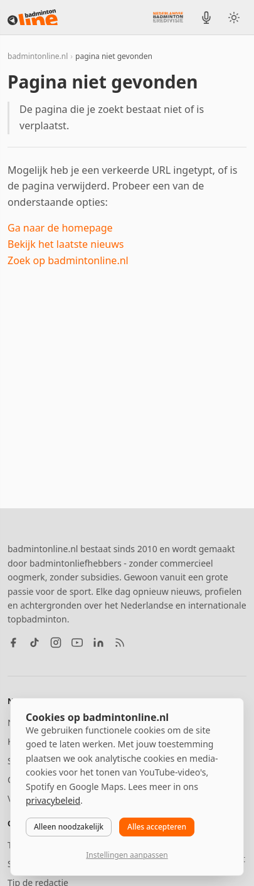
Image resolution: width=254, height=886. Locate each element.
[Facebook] (13, 642)
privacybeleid (53, 800)
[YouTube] (77, 642)
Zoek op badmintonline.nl (68, 260)
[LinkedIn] (98, 642)
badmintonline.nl (38, 56)
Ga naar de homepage (60, 228)
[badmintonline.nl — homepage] (33, 17)
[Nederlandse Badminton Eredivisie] (168, 17)
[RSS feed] (119, 642)
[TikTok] (34, 642)
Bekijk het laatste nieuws (66, 244)
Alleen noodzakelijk (68, 826)
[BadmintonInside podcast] (206, 17)
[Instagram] (55, 642)
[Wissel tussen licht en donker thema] (233, 17)
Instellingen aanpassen (126, 855)
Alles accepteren (156, 826)
